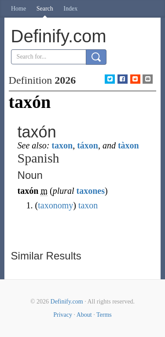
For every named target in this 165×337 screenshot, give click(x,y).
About (84, 314)
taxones (91, 191)
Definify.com (67, 301)
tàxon (128, 145)
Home (18, 8)
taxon (62, 145)
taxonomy (55, 205)
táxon (87, 145)
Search (45, 8)
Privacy (62, 314)
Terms (104, 314)
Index (70, 8)
